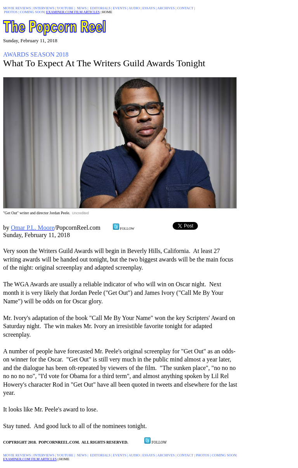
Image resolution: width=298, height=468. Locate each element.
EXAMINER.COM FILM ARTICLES (73, 12)
